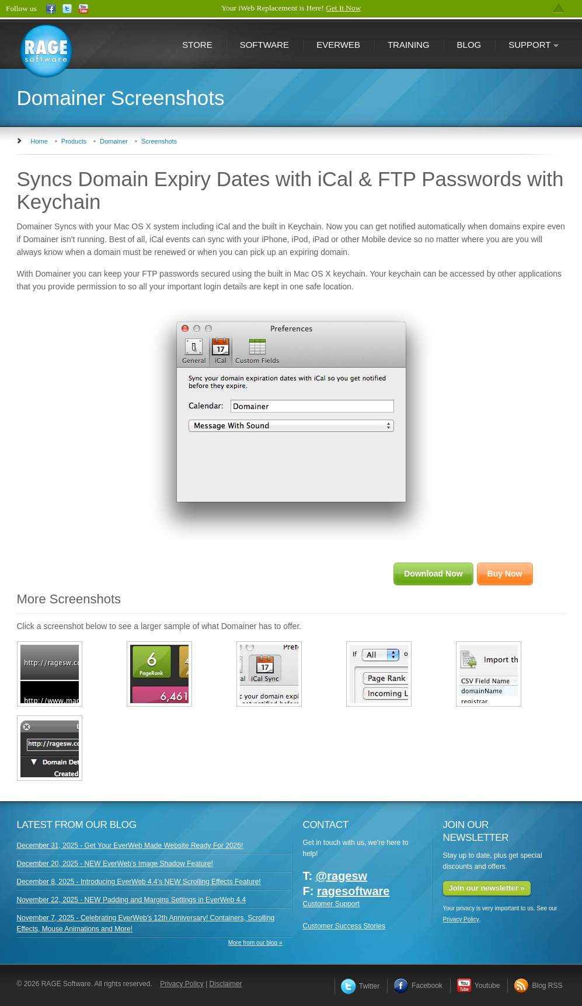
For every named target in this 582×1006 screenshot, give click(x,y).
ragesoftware (353, 891)
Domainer (114, 141)
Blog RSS (538, 985)
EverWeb (338, 45)
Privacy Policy (461, 919)
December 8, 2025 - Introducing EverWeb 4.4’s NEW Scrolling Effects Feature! (139, 882)
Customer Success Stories (344, 926)
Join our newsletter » (487, 887)
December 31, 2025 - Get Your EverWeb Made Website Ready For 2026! (130, 845)
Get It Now (343, 8)
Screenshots (159, 141)
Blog (469, 45)
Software (264, 45)
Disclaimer (226, 984)
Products (73, 141)
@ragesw (341, 875)
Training (409, 45)
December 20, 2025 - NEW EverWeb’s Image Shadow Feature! (115, 864)
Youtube (478, 985)
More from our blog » (255, 942)
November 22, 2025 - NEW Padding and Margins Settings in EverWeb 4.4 (131, 900)
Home (39, 141)
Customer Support (331, 904)
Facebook (417, 985)
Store (197, 45)
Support (527, 46)
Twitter (360, 986)
